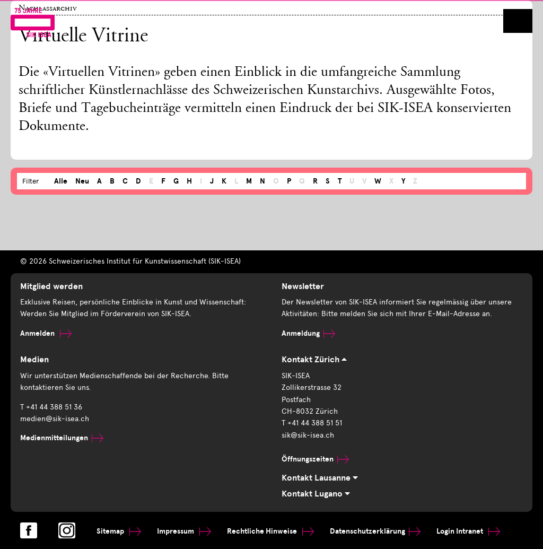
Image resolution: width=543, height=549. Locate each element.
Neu (82, 181)
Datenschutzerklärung (375, 531)
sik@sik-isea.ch (308, 435)
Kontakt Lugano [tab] (316, 494)
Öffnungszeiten (315, 459)
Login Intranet (468, 531)
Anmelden (46, 333)
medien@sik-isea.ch (54, 418)
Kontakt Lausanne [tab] (320, 478)
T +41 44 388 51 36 (51, 407)
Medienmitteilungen (61, 437)
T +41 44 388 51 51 (312, 423)
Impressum (184, 531)
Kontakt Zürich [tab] (314, 359)
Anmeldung (308, 333)
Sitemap (119, 531)
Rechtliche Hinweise (270, 531)
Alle (60, 181)
